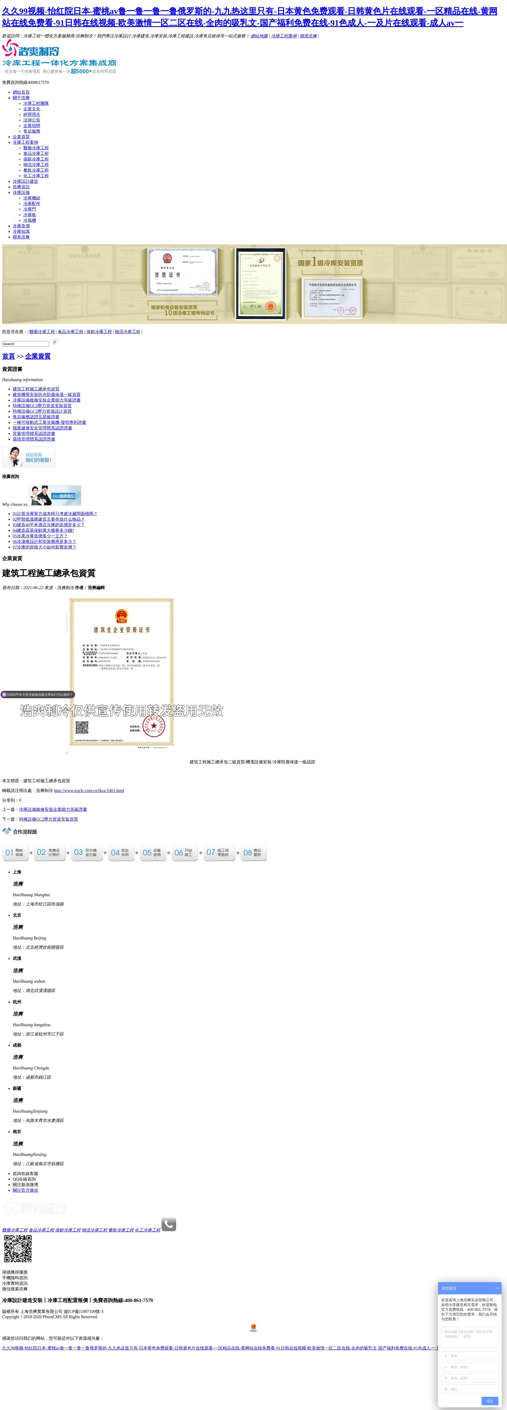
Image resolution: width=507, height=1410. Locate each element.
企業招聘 (31, 125)
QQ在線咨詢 (24, 1179)
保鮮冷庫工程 (36, 159)
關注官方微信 (25, 1190)
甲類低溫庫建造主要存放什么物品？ (49, 519)
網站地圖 (259, 36)
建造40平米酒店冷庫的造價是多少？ (49, 525)
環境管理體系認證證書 (34, 439)
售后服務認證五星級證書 (36, 417)
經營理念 (31, 114)
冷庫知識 (21, 231)
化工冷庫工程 (36, 175)
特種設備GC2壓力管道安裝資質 (42, 405)
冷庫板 (29, 214)
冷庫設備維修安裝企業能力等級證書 (47, 400)
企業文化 (31, 109)
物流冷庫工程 (36, 164)
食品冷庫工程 (36, 153)
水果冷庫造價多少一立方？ (40, 536)
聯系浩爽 (308, 36)
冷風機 (29, 220)
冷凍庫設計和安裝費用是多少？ (44, 541)
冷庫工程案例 (284, 36)
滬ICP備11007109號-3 (83, 1311)
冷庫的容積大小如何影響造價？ (44, 547)
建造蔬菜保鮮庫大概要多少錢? (43, 530)
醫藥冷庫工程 (36, 148)
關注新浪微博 (25, 1184)
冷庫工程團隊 (36, 103)
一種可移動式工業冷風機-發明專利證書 (49, 422)
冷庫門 (29, 209)
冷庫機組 (31, 198)
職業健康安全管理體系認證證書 (42, 428)
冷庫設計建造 (25, 181)
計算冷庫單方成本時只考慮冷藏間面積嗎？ (55, 513)
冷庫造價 (21, 226)
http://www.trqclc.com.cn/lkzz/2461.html (89, 790)
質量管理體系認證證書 (34, 433)
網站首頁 (21, 92)
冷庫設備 (21, 192)
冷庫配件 (31, 203)
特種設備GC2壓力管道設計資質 (42, 411)
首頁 (8, 356)
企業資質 (21, 136)
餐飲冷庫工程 (36, 170)
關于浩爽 (21, 97)
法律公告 (31, 120)
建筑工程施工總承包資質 (36, 389)
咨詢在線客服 (25, 1173)
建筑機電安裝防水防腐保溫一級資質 (47, 394)
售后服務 (31, 131)
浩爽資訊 (21, 187)
